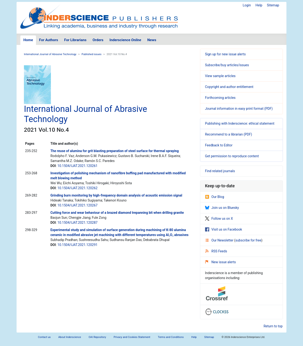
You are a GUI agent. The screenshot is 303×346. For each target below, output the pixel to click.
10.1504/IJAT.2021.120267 (78, 205)
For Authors (48, 40)
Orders (98, 40)
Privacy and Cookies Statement (132, 337)
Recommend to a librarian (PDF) (228, 134)
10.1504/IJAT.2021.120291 (78, 245)
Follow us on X (219, 218)
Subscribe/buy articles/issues (227, 65)
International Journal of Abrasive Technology (50, 54)
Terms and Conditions (171, 337)
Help (258, 5)
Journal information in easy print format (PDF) (239, 108)
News (151, 40)
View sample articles (220, 76)
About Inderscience (69, 337)
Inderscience (125, 40)
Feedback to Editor (218, 145)
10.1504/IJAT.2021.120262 (78, 188)
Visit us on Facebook (223, 229)
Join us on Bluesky (222, 208)
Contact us (44, 337)
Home (28, 40)
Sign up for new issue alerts (225, 54)
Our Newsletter (219, 240)
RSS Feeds (216, 251)
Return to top (273, 326)
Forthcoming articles (220, 98)
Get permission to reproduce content (232, 156)
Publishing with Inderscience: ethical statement (239, 123)
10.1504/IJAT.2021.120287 (78, 222)
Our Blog (214, 197)
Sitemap (273, 5)
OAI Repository (97, 337)
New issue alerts (220, 262)
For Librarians (75, 40)
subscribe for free (248, 240)
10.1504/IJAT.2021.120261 (78, 166)
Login (247, 5)
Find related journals (220, 171)
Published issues (91, 54)
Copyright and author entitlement (229, 87)
